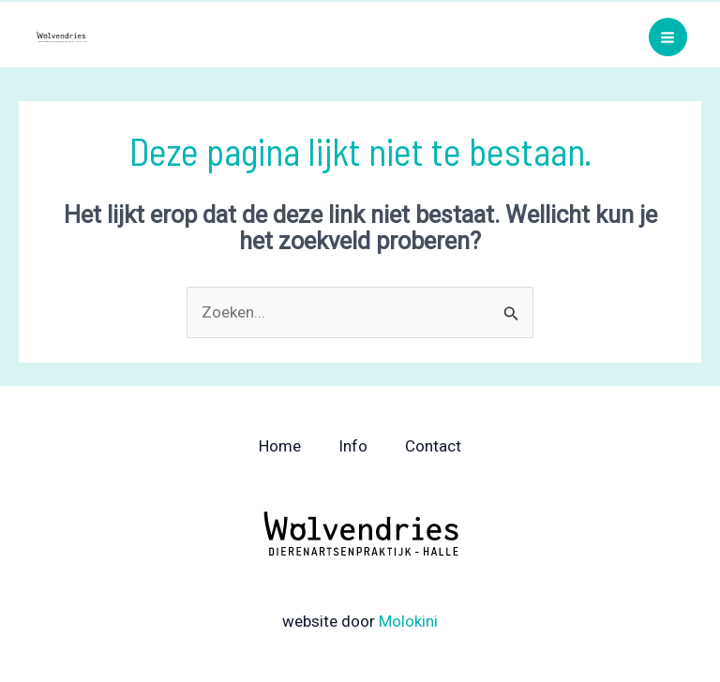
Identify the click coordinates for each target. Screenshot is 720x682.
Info (353, 446)
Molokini (408, 621)
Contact (433, 446)
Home (280, 446)
